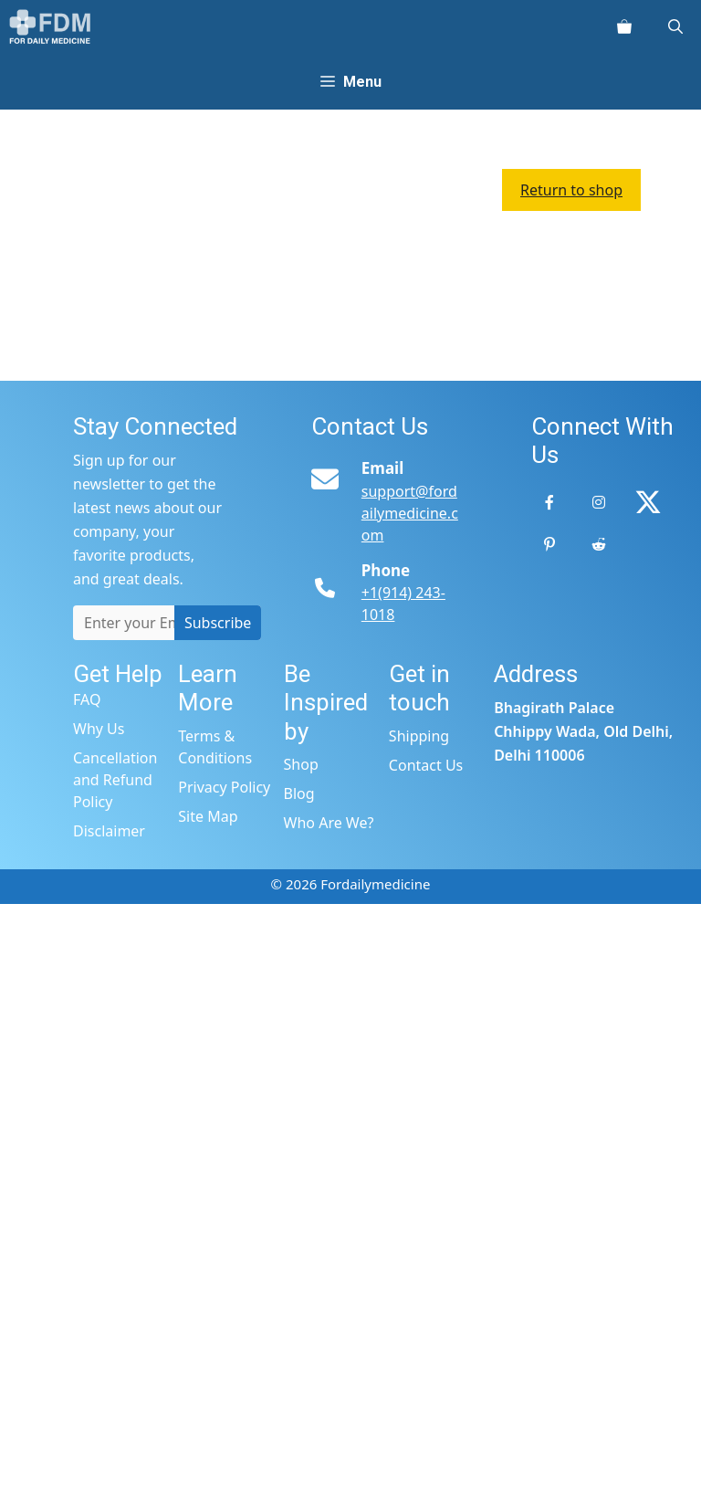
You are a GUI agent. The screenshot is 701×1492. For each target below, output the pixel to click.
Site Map (207, 816)
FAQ (86, 699)
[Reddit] (599, 544)
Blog (299, 793)
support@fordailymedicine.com (409, 513)
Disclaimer (109, 831)
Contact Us (426, 765)
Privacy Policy (224, 787)
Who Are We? (329, 823)
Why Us (98, 729)
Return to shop (571, 190)
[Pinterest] (549, 544)
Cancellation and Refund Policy (115, 780)
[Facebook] (549, 502)
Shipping (419, 736)
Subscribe (217, 623)
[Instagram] (599, 502)
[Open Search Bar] (675, 27)
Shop (301, 764)
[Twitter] (648, 502)
